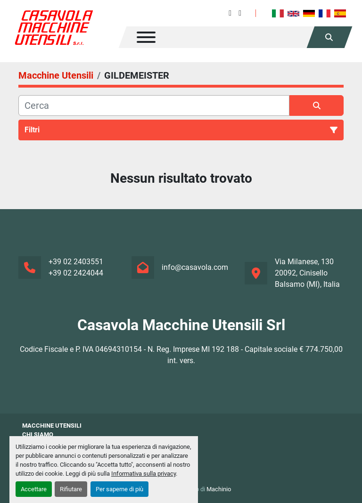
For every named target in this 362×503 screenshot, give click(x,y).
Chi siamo (37, 434)
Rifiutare (71, 489)
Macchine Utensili (52, 425)
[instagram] (240, 12)
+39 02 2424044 (76, 272)
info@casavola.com (195, 267)
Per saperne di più (119, 489)
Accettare (34, 489)
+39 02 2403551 (76, 261)
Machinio (218, 489)
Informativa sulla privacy (143, 473)
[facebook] (230, 12)
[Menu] (146, 37)
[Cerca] (153, 105)
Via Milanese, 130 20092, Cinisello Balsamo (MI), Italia (307, 273)
